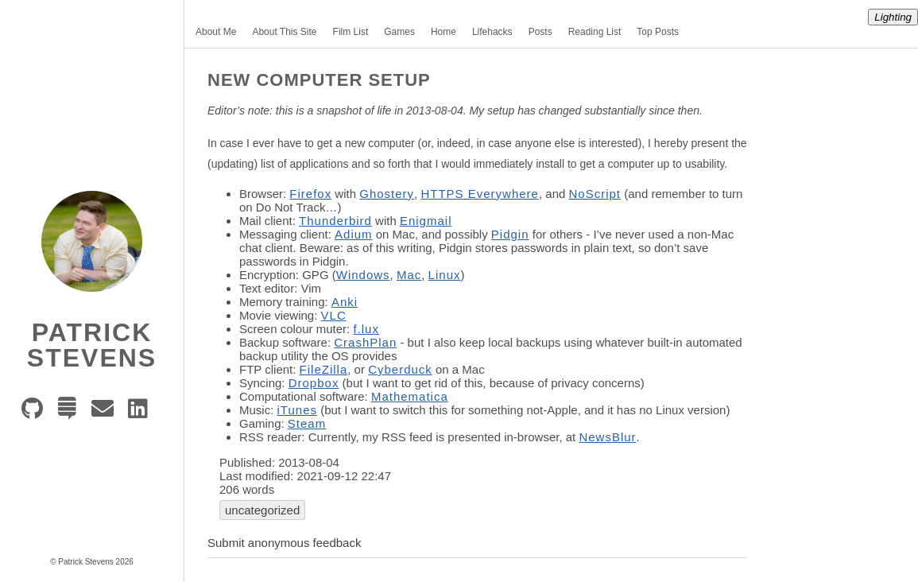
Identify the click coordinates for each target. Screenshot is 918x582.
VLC (334, 315)
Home (443, 31)
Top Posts (658, 31)
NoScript (595, 193)
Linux (444, 274)
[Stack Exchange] (71, 412)
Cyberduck (400, 369)
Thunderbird (335, 220)
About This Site (284, 31)
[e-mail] (106, 412)
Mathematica (409, 396)
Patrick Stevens (92, 345)
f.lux (366, 329)
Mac (409, 274)
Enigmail (426, 220)
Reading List (595, 31)
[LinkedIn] (142, 412)
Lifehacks (492, 31)
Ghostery (386, 193)
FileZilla (324, 369)
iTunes (297, 410)
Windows (363, 274)
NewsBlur (607, 437)
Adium (354, 234)
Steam (307, 423)
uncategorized (262, 510)
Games (399, 31)
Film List (351, 31)
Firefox (310, 193)
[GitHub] (36, 412)
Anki (344, 301)
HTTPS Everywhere (479, 193)
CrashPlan (365, 342)
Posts (540, 31)
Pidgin (510, 234)
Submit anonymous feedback (284, 542)
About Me (216, 31)
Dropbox (314, 383)
